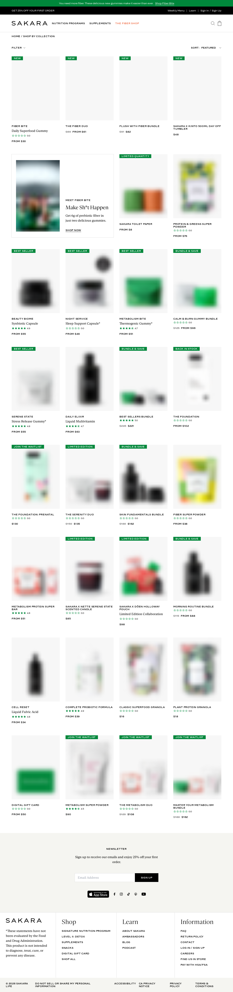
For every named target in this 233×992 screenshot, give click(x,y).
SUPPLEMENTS (100, 23)
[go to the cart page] (219, 23)
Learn (192, 10)
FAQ (183, 930)
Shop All (69, 959)
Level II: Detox (73, 936)
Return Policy (192, 936)
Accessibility (125, 983)
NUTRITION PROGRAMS (68, 23)
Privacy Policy (176, 985)
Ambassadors (133, 936)
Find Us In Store (193, 959)
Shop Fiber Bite (164, 3)
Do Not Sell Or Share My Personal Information (63, 985)
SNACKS (68, 947)
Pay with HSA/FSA (194, 964)
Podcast (129, 947)
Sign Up (216, 10)
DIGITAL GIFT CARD (75, 953)
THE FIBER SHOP (127, 23)
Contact (187, 942)
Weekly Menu (176, 10)
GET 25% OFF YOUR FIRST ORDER (33, 10)
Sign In (204, 10)
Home (16, 36)
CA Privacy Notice (147, 985)
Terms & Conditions (204, 985)
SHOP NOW (73, 230)
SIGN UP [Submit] (146, 877)
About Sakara (133, 930)
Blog (126, 942)
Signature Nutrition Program (86, 930)
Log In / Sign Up (192, 947)
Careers (187, 953)
